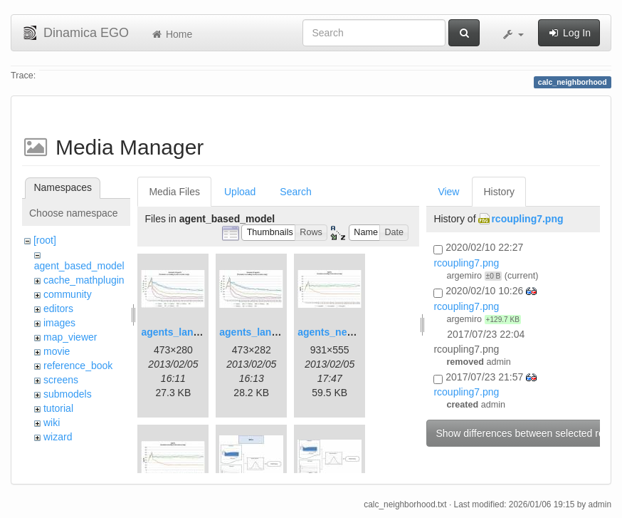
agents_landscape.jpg (193, 332)
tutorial (58, 408)
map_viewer (70, 337)
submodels (67, 394)
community (67, 294)
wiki (51, 422)
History (499, 191)
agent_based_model (79, 265)
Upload (239, 191)
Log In (569, 32)
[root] (44, 240)
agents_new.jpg (334, 332)
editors (58, 308)
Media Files (174, 191)
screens (60, 379)
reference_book (77, 365)
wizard (57, 436)
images (59, 322)
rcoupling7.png (527, 218)
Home (171, 34)
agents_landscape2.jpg (274, 332)
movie (56, 351)
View (448, 191)
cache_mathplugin (84, 280)
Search (295, 191)
